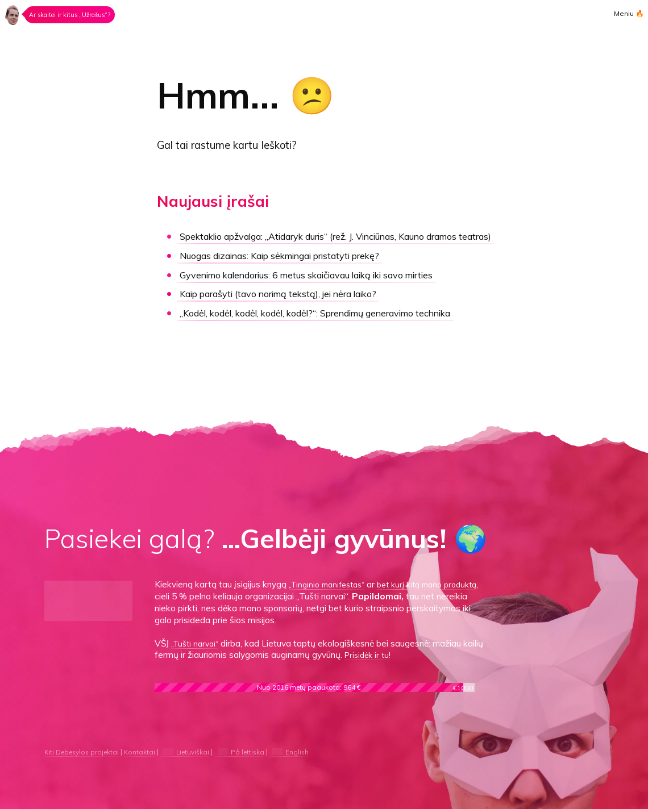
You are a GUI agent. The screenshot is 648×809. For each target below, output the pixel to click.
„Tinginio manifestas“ (331, 584)
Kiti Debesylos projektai (85, 751)
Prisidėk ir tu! (392, 654)
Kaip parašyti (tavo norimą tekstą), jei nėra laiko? (279, 307)
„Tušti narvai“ (197, 643)
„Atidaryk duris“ (326, 243)
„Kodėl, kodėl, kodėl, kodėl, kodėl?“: (322, 326)
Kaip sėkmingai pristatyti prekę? (282, 269)
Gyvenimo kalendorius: (313, 288)
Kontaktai (149, 751)
